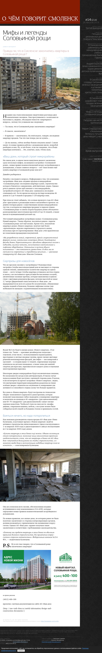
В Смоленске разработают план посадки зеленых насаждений (93, 102)
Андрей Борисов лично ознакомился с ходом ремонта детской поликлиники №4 (92, 68)
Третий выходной (94, 28)
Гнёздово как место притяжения (93, 121)
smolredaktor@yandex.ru (20, 642)
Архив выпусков (94, 151)
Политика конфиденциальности (51, 642)
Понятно (21, 650)
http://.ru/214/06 (50, 621)
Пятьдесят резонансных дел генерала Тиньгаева (92, 36)
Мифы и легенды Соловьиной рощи (93, 113)
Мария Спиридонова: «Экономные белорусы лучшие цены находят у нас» (92, 133)
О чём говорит (92, 160)
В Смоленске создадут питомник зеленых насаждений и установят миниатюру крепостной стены (92, 86)
